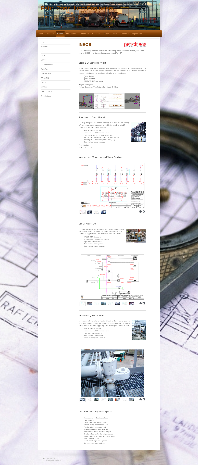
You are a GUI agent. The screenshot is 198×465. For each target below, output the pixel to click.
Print (46, 458)
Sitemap (52, 458)
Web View (152, 459)
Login (153, 458)
